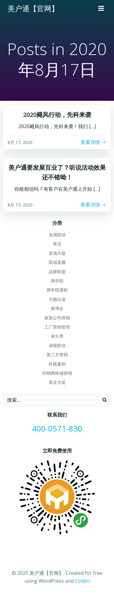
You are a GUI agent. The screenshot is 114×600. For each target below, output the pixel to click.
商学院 (57, 281)
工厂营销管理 (57, 327)
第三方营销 (57, 354)
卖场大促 (57, 253)
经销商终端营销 (57, 373)
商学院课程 (57, 290)
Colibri (82, 581)
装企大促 (57, 382)
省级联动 (57, 345)
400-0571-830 (57, 428)
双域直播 (57, 262)
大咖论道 (57, 299)
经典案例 (57, 364)
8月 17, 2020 (20, 142)
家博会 (57, 308)
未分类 (57, 336)
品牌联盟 (57, 271)
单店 (57, 244)
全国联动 (57, 234)
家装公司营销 (57, 318)
